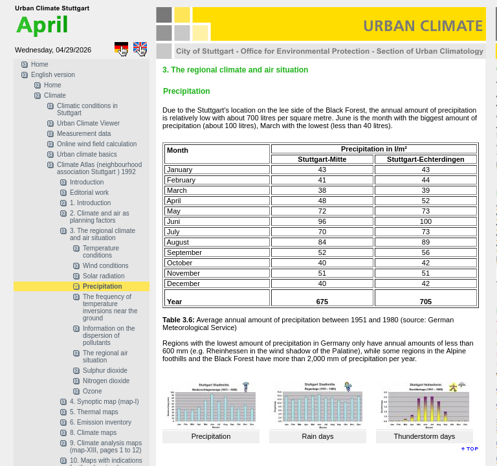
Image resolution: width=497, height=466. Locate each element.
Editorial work (89, 192)
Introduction (87, 182)
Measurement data (84, 133)
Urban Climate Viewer (88, 123)
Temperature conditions (101, 252)
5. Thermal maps (94, 412)
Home (40, 64)
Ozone (92, 391)
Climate (55, 95)
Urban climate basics (87, 154)
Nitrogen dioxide (106, 380)
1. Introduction (90, 202)
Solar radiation (103, 276)
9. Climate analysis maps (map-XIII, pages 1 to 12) (106, 446)
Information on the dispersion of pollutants (109, 335)
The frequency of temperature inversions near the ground (110, 307)
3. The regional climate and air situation (102, 234)
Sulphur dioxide (105, 370)
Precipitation (102, 286)
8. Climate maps (93, 432)
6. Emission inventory (100, 422)
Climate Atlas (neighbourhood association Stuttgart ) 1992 (99, 168)
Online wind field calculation (97, 144)
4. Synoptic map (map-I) (104, 401)
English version (53, 74)
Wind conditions (106, 265)
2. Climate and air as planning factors (99, 217)
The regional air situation (105, 357)
